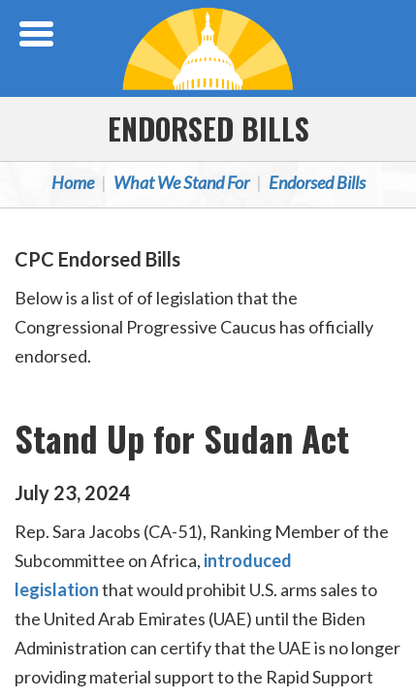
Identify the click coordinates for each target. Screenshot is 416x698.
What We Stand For (181, 182)
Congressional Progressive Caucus (208, 48)
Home (72, 182)
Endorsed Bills (208, 128)
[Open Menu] (39, 34)
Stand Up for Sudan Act (182, 437)
